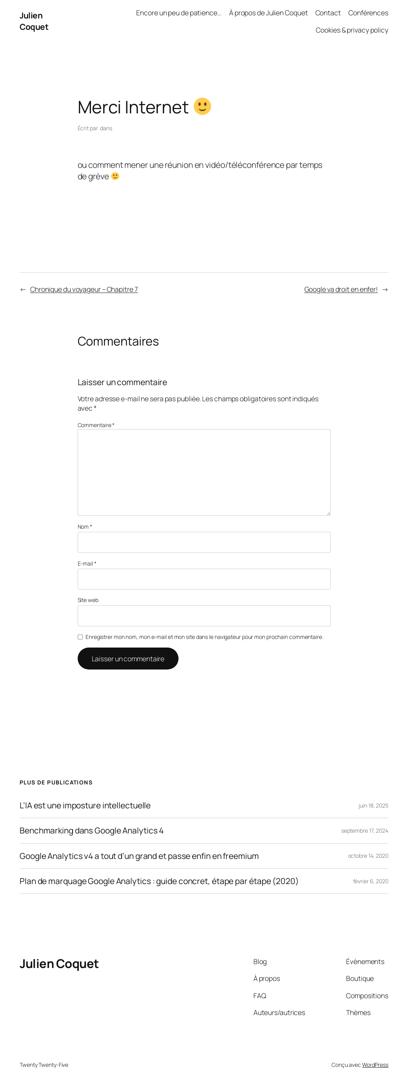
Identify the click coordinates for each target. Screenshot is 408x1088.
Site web (88, 600)
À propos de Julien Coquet (268, 12)
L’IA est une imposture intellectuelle (85, 805)
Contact (328, 12)
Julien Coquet (34, 21)
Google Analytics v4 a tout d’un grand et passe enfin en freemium (139, 856)
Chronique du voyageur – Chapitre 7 (84, 289)
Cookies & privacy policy (352, 30)
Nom (85, 526)
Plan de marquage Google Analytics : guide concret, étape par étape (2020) (159, 881)
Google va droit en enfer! (341, 289)
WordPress (375, 1064)
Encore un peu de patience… (178, 12)
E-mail (87, 563)
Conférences (368, 12)
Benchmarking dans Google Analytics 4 (92, 830)
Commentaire (96, 425)
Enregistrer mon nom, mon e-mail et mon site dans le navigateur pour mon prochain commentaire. (204, 636)
